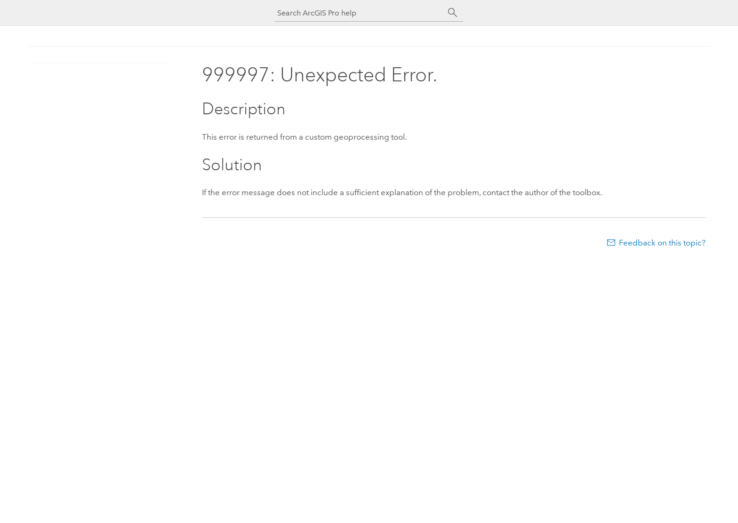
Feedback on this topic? (662, 242)
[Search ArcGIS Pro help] (359, 13)
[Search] (452, 12)
